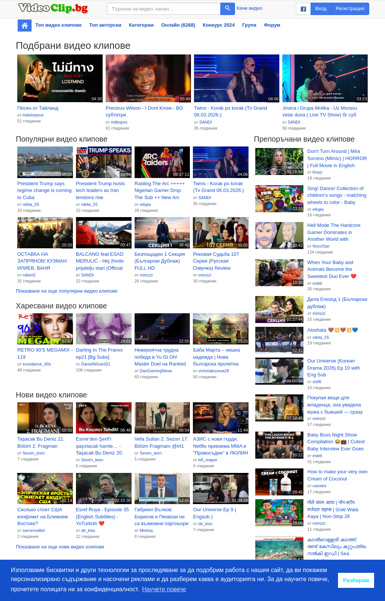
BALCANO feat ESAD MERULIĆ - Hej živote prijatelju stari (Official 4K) (100, 261)
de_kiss (88, 530)
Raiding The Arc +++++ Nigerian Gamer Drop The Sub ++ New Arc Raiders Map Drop (160, 191)
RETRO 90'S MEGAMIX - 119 (45, 353)
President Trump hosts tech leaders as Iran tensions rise (100, 190)
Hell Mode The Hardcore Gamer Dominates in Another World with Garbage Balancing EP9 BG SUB (333, 232)
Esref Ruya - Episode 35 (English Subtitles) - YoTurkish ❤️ (102, 516)
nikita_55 (31, 204)
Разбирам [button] (356, 580)
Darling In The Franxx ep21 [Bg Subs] (99, 353)
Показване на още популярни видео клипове (66, 291)
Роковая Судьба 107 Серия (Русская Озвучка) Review (216, 261)
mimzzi (146, 275)
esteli (317, 283)
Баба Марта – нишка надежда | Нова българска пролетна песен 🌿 (216, 357)
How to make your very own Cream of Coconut (337, 475)
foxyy (317, 172)
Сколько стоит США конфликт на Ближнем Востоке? (42, 516)
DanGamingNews (156, 370)
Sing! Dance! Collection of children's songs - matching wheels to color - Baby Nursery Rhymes (336, 196)
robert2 (29, 275)
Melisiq (146, 530)
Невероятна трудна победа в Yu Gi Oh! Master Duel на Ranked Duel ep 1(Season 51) (160, 357)
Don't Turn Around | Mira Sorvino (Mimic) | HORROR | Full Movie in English (337, 158)
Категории (141, 25)
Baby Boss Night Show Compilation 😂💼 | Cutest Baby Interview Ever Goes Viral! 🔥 (335, 442)
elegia (145, 204)
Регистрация (350, 8)
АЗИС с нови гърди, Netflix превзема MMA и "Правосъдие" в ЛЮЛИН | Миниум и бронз (220, 446)
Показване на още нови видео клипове (60, 547)
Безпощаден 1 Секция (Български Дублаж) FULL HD (160, 261)
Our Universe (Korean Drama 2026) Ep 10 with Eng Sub (333, 368)
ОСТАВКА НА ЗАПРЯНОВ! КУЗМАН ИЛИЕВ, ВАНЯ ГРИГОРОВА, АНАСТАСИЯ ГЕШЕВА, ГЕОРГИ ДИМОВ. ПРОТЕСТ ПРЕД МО (43, 261)
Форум (272, 25)
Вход (320, 8)
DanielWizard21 (96, 364)
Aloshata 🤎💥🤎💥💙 (332, 330)
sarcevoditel (34, 530)
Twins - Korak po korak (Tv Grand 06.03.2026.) (230, 111)
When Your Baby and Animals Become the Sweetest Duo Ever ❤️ (331, 269)
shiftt (316, 381)
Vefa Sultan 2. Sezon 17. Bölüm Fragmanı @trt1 (161, 442)
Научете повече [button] (164, 589)
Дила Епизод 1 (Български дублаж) (337, 302)
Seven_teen (34, 453)
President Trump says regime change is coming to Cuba (44, 190)
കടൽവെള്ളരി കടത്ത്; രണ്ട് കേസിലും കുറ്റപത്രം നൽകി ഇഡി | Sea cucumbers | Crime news (336, 547)
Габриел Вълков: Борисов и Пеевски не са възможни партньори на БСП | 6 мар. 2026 (162, 517)
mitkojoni (119, 122)
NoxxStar (320, 246)
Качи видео (249, 8)
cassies (319, 485)
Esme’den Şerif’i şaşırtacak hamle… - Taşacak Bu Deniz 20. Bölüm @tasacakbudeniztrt (99, 446)
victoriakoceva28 (213, 370)
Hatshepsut (33, 115)
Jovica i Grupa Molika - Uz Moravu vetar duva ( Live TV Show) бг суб (319, 111)
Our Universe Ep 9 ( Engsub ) (214, 513)
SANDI (205, 122)
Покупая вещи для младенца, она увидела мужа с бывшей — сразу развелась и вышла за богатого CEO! (334, 405)
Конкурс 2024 (219, 25)
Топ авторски (105, 25)
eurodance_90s (37, 364)
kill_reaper (207, 460)
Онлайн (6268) (178, 25)
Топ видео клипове (58, 25)
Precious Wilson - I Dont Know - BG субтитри (144, 111)
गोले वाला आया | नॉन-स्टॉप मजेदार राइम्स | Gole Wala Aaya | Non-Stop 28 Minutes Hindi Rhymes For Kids (336, 510)
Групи (249, 25)
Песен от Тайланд (37, 108)
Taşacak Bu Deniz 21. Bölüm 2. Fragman (41, 442)
